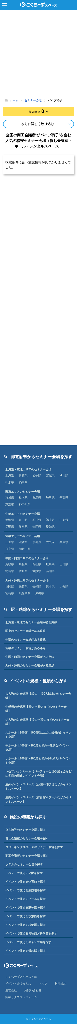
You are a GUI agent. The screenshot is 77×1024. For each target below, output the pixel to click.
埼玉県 (50, 497)
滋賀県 (23, 542)
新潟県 (9, 519)
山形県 (9, 482)
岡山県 (36, 564)
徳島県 (9, 571)
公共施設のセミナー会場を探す (25, 829)
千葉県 (64, 497)
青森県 (23, 475)
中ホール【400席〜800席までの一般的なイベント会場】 (37, 747)
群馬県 (36, 497)
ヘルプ (43, 983)
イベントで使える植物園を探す (25, 924)
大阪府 (50, 542)
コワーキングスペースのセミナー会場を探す (34, 847)
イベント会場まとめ (18, 983)
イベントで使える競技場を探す (25, 890)
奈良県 (9, 548)
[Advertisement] (38, 55)
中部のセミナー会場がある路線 (25, 639)
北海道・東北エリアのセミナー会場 (28, 469)
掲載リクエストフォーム (21, 997)
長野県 (9, 526)
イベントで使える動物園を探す (25, 907)
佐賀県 (23, 586)
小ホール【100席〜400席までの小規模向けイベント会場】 (37, 760)
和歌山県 (24, 548)
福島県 (23, 482)
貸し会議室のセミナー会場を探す (26, 838)
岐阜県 (23, 526)
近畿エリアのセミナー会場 (22, 536)
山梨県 (64, 519)
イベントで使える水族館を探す (25, 916)
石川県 (36, 519)
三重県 (9, 542)
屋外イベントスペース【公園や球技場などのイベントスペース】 (38, 786)
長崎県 (36, 586)
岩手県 (36, 475)
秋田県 (64, 475)
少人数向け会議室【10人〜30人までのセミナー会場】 (37, 722)
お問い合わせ (32, 990)
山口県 (64, 564)
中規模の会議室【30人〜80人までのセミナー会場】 (36, 709)
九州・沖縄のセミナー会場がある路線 (29, 665)
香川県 (23, 571)
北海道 (9, 475)
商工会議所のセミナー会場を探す (26, 855)
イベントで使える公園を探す (24, 873)
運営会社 (11, 990)
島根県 (23, 564)
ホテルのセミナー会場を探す (24, 864)
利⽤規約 (60, 983)
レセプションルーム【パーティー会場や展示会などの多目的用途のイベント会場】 (38, 773)
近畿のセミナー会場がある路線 (25, 648)
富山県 (23, 519)
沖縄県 (39, 593)
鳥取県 (9, 564)
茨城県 (9, 497)
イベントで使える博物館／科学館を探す (31, 933)
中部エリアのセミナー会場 (22, 513)
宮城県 (50, 475)
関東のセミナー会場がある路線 (25, 631)
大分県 (64, 586)
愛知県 (50, 526)
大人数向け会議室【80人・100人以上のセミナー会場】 (38, 696)
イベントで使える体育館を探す (25, 881)
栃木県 (23, 497)
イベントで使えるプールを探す (25, 899)
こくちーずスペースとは (21, 976)
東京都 (9, 504)
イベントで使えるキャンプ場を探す (28, 942)
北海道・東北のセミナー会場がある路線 (31, 622)
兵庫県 (64, 542)
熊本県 (50, 586)
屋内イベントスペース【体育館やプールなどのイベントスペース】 (38, 799)
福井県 (50, 519)
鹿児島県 (24, 593)
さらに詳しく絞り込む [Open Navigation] (37, 124)
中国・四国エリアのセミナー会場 (26, 558)
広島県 (50, 564)
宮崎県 (9, 593)
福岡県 (9, 586)
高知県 (50, 571)
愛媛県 (36, 571)
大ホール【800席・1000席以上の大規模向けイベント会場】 (38, 734)
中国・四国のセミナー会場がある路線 (29, 656)
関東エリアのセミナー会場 (22, 491)
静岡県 (36, 526)
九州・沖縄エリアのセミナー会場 (26, 580)
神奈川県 (24, 504)
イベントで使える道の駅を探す (25, 950)
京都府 (36, 542)
